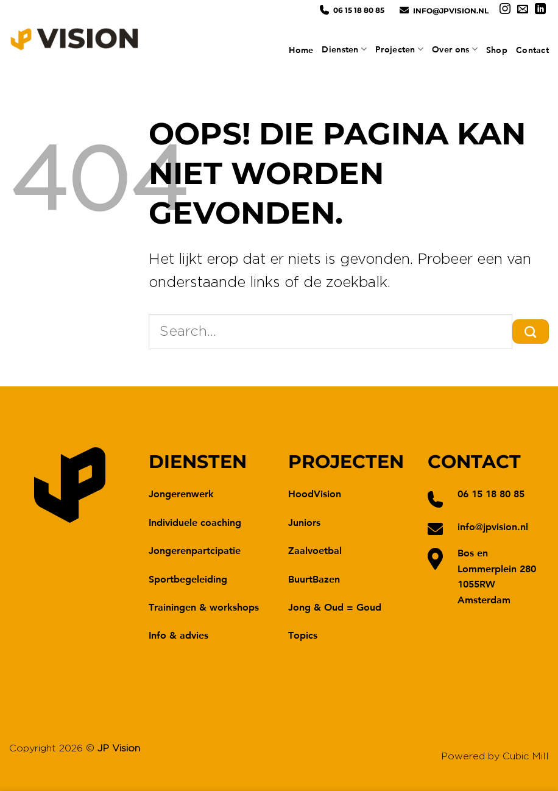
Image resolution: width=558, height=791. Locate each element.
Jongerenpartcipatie (195, 550)
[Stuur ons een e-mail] (522, 10)
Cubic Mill (526, 756)
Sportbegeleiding (188, 578)
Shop (496, 49)
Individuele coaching (195, 522)
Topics (302, 634)
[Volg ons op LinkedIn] (540, 10)
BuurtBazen (314, 578)
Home (301, 49)
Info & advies (178, 634)
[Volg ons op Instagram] (505, 10)
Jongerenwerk (181, 493)
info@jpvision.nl (451, 10)
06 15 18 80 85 (358, 10)
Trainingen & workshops (204, 606)
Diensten (344, 49)
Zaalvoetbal (315, 550)
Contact (532, 49)
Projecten (399, 49)
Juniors (304, 522)
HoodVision (314, 493)
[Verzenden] (530, 331)
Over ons (455, 49)
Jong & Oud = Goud (334, 606)
